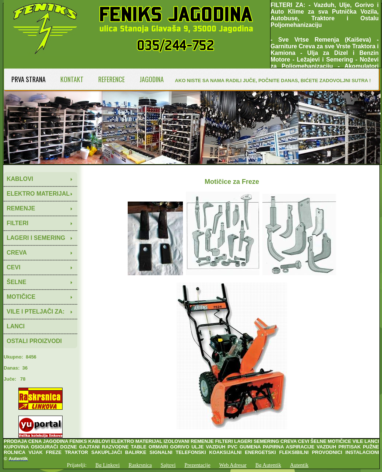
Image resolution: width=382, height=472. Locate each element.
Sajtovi (168, 465)
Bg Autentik (268, 465)
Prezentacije (197, 465)
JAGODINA (151, 79)
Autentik (299, 465)
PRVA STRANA (28, 79)
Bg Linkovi (107, 465)
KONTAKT (72, 79)
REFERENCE (111, 79)
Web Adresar (233, 465)
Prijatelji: (77, 465)
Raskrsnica (140, 465)
